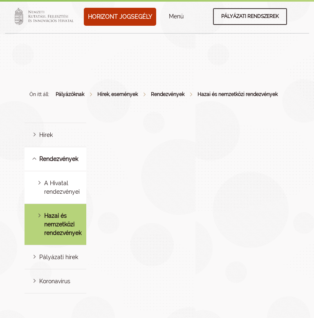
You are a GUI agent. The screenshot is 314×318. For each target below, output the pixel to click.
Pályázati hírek (58, 257)
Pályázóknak (70, 94)
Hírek (46, 135)
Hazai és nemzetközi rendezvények (237, 94)
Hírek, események (117, 94)
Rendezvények (167, 94)
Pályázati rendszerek (250, 16)
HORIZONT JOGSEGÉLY (120, 16)
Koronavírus (54, 281)
